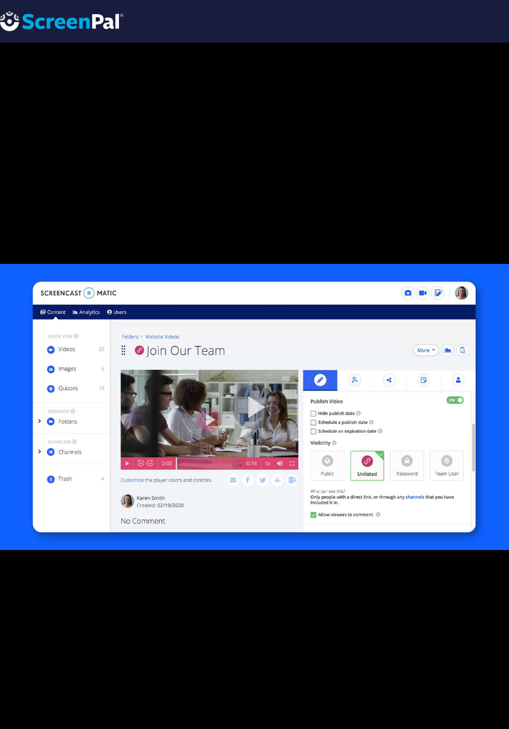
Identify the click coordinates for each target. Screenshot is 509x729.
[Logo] (61, 20)
